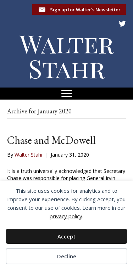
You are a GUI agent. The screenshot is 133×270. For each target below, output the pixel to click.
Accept (66, 236)
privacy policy (66, 216)
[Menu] (67, 94)
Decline (66, 256)
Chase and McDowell (51, 140)
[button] (79, 9)
